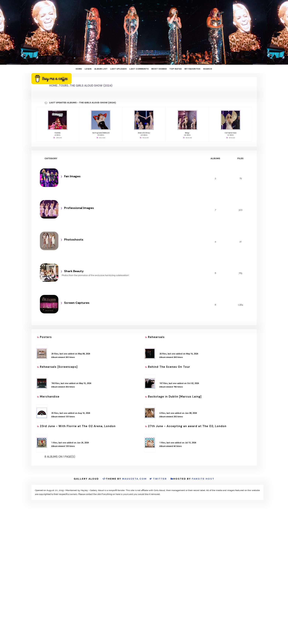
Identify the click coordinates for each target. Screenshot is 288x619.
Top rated (176, 69)
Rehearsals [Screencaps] (59, 367)
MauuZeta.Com (134, 478)
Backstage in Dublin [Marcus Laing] (175, 396)
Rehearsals (156, 337)
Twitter (160, 478)
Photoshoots (73, 239)
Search (207, 69)
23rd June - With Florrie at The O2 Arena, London (78, 426)
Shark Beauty (74, 271)
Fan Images (72, 176)
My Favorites (192, 69)
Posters (46, 337)
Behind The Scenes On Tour (169, 367)
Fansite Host (203, 478)
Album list (101, 69)
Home (79, 69)
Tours (63, 85)
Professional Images (79, 208)
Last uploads (118, 69)
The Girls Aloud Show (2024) (91, 85)
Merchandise (49, 396)
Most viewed (159, 69)
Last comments (139, 69)
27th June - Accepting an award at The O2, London (187, 426)
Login (88, 69)
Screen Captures (76, 303)
